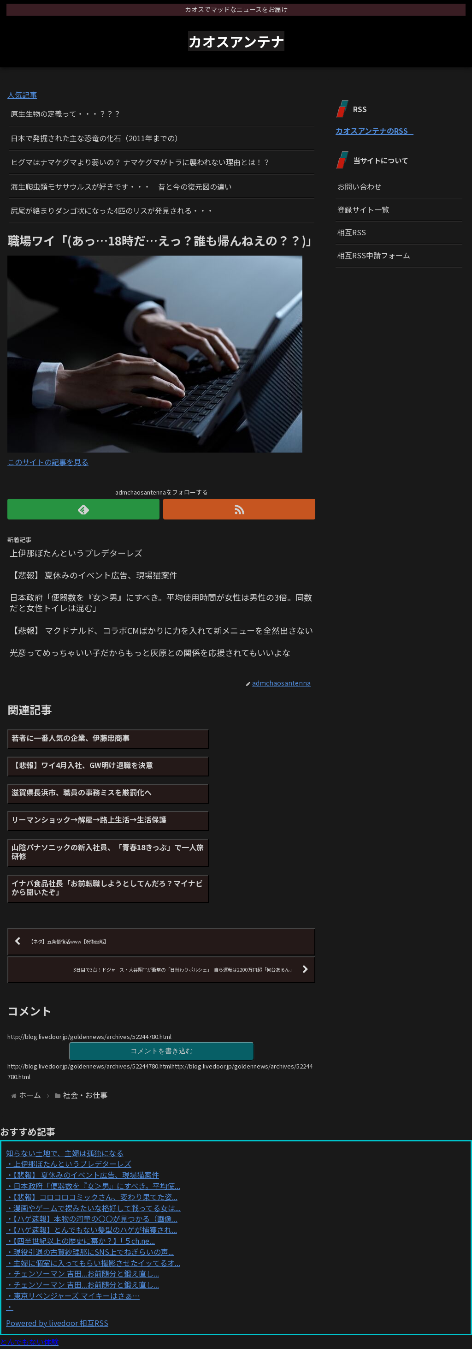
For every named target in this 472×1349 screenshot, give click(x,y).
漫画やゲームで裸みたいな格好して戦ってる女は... (97, 1131)
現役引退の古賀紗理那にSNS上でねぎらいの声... (93, 1175)
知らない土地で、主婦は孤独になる (65, 1076)
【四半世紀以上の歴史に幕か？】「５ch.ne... (84, 1164)
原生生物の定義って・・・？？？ (66, 113)
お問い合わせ (359, 186)
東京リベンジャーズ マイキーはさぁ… (76, 1218)
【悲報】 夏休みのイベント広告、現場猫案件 (86, 1098)
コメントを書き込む (161, 974)
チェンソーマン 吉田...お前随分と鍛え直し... (86, 1197)
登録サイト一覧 (363, 209)
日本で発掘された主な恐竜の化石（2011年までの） (96, 137)
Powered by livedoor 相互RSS (57, 1246)
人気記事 (22, 94)
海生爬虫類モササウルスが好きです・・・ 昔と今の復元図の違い (121, 186)
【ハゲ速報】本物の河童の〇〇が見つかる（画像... (95, 1142)
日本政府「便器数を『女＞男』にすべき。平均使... (96, 1109)
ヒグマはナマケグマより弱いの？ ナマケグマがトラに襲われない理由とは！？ (140, 161)
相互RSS (351, 232)
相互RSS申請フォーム (373, 255)
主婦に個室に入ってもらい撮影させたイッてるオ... (96, 1186)
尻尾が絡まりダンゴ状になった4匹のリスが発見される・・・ (112, 210)
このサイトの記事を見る (47, 461)
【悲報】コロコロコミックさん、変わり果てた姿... (95, 1120)
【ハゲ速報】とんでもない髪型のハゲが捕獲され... (95, 1152)
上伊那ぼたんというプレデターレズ (72, 1087)
